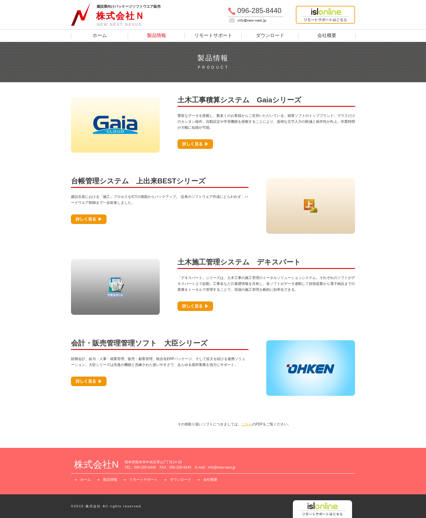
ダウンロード (270, 35)
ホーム (100, 35)
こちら (246, 424)
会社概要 (326, 35)
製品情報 (156, 35)
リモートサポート (213, 35)
